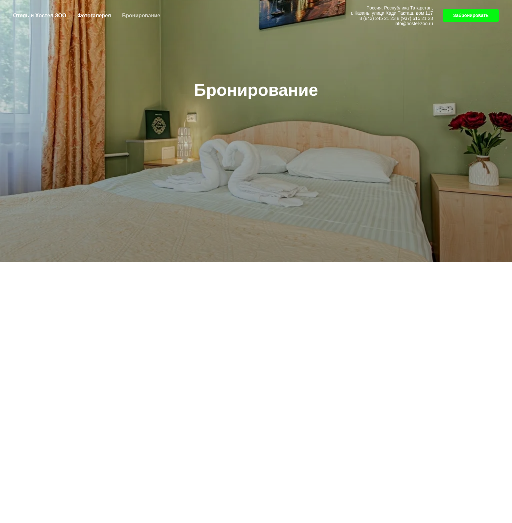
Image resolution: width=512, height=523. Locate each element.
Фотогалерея (94, 15)
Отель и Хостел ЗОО (39, 15)
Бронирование (141, 15)
